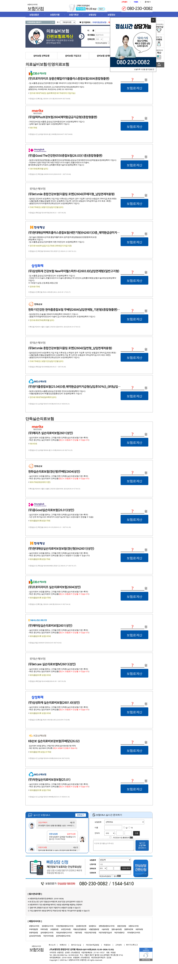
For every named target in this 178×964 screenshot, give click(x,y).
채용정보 (107, 945)
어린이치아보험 (48, 936)
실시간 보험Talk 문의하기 (142, 845)
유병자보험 (139, 929)
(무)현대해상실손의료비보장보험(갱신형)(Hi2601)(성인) (61, 548)
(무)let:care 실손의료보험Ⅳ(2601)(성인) (52, 664)
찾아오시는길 (76, 945)
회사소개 (51, 945)
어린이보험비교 (119, 932)
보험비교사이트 (34, 926)
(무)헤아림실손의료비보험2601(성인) (50, 625)
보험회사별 (55, 14)
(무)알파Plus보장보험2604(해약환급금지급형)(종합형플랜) (62, 117)
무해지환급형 (33, 929)
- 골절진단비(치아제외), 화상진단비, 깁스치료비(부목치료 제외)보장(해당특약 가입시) (56, 87)
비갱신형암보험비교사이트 (64, 926)
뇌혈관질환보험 (94, 929)
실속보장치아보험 (35, 936)
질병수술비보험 (116, 929)
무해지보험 (44, 929)
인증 (136, 833)
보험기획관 (74, 14)
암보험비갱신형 (81, 926)
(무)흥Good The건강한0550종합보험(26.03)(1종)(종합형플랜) (65, 155)
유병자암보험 (33, 932)
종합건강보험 (121, 926)
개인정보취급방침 (92, 945)
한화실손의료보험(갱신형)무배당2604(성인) (54, 471)
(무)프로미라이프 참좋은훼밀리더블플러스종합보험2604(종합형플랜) (68, 78)
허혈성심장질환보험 (79, 929)
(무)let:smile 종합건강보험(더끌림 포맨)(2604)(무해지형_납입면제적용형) (71, 194)
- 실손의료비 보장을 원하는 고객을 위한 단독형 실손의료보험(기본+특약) (52, 746)
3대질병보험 (54, 929)
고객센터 (118, 945)
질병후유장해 (128, 929)
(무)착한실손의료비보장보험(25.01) (49, 779)
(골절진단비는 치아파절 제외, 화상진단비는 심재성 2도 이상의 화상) (50, 89)
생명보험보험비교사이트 (107, 926)
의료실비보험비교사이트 (64, 932)
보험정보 (111, 14)
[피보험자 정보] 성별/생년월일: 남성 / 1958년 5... (56, 825)
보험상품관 (34, 14)
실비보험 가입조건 (73, 55)
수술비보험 (105, 929)
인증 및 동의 (126, 868)
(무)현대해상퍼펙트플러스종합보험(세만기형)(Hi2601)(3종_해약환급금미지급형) (75, 232)
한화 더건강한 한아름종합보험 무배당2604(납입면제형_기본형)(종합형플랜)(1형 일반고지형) (82, 309)
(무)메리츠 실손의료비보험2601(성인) (50, 433)
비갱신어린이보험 (90, 932)
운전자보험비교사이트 (63, 936)
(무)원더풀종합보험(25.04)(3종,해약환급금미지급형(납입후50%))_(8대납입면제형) (77, 386)
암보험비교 (92, 926)
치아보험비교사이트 (133, 932)
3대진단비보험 (65, 929)
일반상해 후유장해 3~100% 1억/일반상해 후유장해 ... (58, 850)
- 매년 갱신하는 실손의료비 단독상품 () (52, 748)
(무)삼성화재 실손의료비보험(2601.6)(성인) (54, 702)
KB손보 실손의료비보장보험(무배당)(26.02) (54, 741)
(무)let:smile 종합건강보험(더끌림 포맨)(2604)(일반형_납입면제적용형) (70, 348)
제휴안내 (63, 945)
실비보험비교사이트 (46, 932)
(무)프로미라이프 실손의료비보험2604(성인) (54, 587)
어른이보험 (78, 932)
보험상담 (92, 14)
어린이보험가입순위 (105, 932)
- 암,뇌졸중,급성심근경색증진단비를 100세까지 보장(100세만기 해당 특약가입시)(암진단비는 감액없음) (70, 83)
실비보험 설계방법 (105, 55)
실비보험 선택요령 (41, 55)
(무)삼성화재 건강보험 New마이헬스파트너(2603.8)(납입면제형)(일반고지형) (73, 271)
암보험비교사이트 (47, 926)
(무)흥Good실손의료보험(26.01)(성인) (51, 510)
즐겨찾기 (148, 2)
